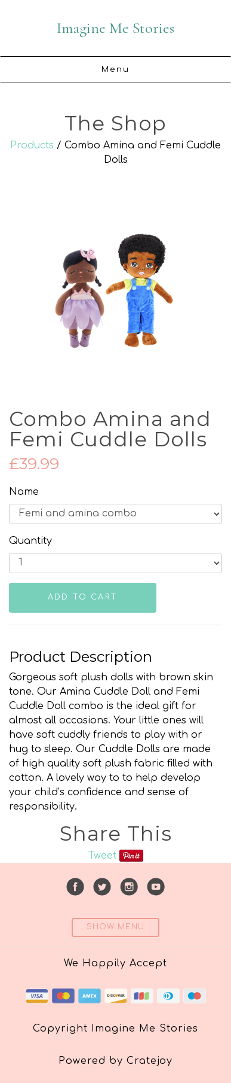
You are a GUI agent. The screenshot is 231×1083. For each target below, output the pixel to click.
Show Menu (115, 927)
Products (32, 145)
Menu (115, 69)
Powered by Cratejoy (115, 1060)
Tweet (102, 855)
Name (24, 491)
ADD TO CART (83, 597)
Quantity (30, 541)
